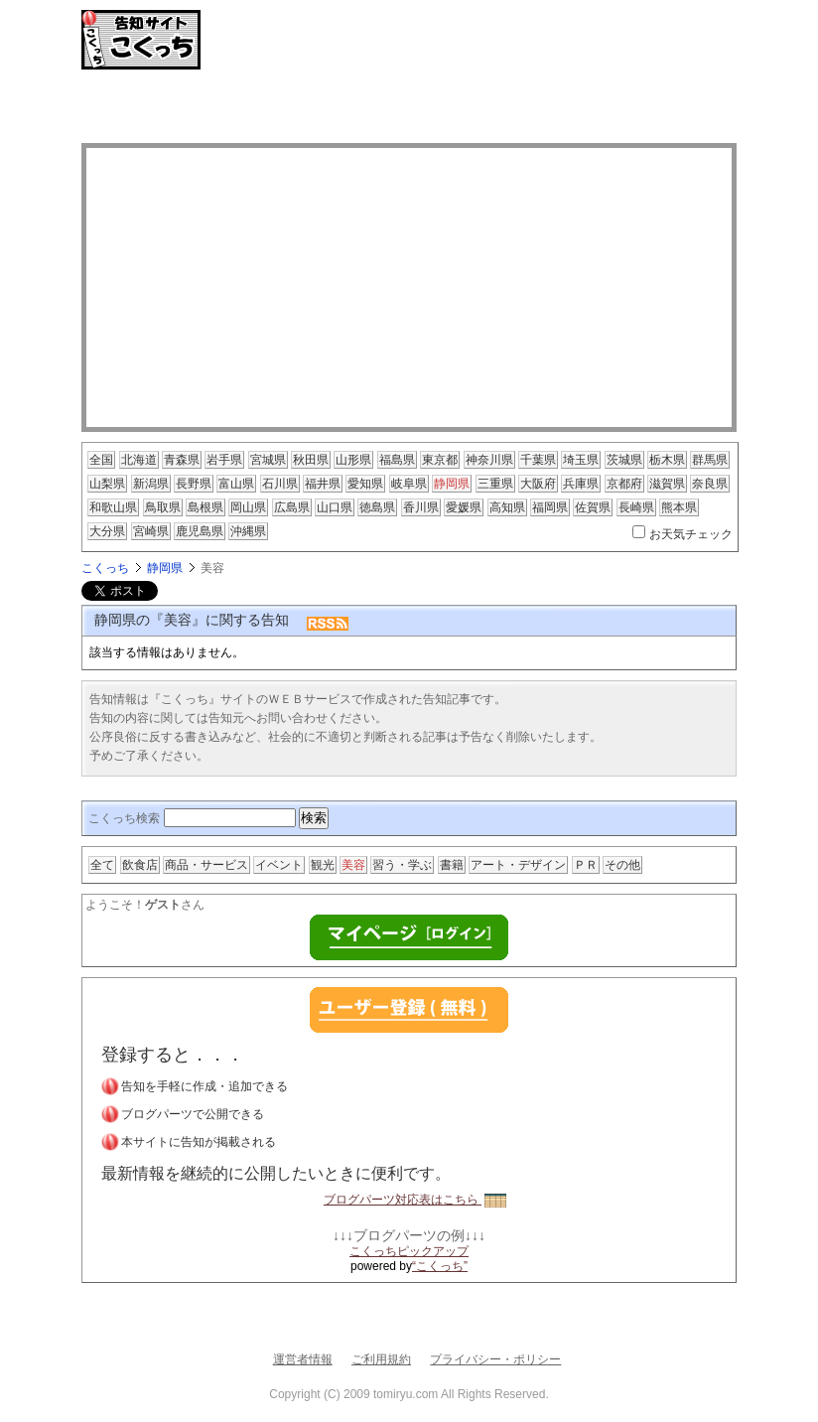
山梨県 (107, 484)
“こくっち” (440, 1266)
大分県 (107, 531)
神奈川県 (489, 460)
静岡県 (452, 484)
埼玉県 (581, 460)
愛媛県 (463, 507)
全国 (101, 460)
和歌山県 (113, 507)
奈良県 (710, 484)
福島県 (397, 460)
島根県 (205, 507)
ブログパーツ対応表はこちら (415, 1200)
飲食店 (140, 865)
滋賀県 (667, 484)
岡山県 (248, 507)
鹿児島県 (199, 531)
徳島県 (377, 507)
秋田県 (311, 460)
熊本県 (679, 507)
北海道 (139, 460)
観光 (323, 865)
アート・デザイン (518, 865)
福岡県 (550, 507)
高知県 (507, 507)
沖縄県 (248, 531)
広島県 (292, 507)
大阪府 (538, 484)
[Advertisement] (409, 109)
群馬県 (710, 460)
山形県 (353, 460)
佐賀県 (593, 507)
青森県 (182, 460)
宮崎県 (151, 531)
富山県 (236, 484)
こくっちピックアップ (409, 1251)
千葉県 (538, 460)
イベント (279, 865)
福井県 (323, 484)
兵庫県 (581, 484)
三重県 (495, 484)
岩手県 (224, 460)
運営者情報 (303, 1359)
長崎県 (636, 507)
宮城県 (268, 460)
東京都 (440, 460)
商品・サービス (206, 865)
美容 (353, 865)
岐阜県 (409, 484)
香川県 (421, 507)
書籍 (452, 865)
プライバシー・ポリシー (495, 1359)
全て (102, 865)
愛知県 (365, 484)
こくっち (105, 568)
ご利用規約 (381, 1359)
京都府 (624, 484)
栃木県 (667, 460)
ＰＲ (586, 865)
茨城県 (624, 460)
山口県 (334, 507)
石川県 (280, 484)
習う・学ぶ (402, 865)
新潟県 (151, 484)
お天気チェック (691, 534)
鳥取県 (163, 507)
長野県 (193, 484)
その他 (622, 865)
